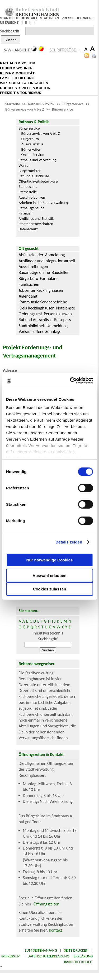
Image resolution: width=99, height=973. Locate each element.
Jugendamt (28, 296)
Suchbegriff (9, 31)
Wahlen (25, 165)
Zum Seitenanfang (41, 950)
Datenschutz (28, 229)
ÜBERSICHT (9, 23)
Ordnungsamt (30, 313)
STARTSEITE (10, 18)
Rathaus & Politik (41, 104)
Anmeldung (55, 254)
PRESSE (68, 18)
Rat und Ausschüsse (34, 176)
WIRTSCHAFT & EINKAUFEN (24, 83)
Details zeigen (68, 542)
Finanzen (25, 213)
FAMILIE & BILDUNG (17, 78)
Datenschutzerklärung (48, 956)
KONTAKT (29, 18)
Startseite (12, 104)
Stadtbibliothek (32, 325)
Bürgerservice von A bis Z (24, 109)
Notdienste (65, 308)
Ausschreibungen (32, 197)
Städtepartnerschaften (36, 223)
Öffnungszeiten (46, 904)
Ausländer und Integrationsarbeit (47, 260)
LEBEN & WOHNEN (16, 68)
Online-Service (32, 154)
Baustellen (60, 272)
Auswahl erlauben (49, 575)
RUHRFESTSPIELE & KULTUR (25, 88)
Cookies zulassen (49, 588)
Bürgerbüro (30, 138)
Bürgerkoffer (31, 149)
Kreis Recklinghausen (37, 308)
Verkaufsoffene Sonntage (40, 331)
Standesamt (28, 186)
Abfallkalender (31, 254)
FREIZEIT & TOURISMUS (20, 93)
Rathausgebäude (32, 208)
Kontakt (55, 930)
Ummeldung (57, 325)
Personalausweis (58, 313)
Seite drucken (76, 950)
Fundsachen (29, 284)
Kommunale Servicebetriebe (43, 301)
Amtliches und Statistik (36, 218)
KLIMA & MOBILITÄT (17, 73)
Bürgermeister (30, 170)
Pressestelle (28, 191)
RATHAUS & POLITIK (17, 63)
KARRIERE (85, 18)
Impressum (11, 956)
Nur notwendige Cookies (49, 560)
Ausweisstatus (32, 144)
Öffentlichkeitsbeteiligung (38, 181)
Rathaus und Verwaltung (37, 160)
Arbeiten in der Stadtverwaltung (43, 202)
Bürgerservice (73, 104)
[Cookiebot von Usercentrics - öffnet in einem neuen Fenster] (70, 380)
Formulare (49, 278)
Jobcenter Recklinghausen (41, 290)
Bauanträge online (34, 272)
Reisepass (62, 319)
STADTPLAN (49, 18)
